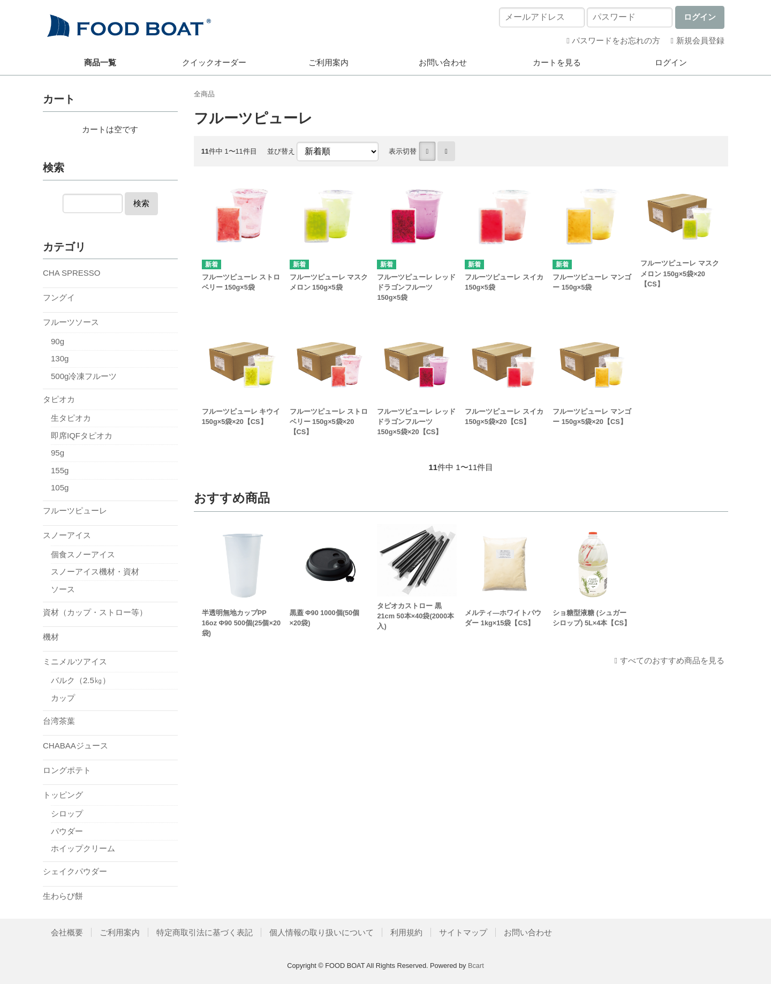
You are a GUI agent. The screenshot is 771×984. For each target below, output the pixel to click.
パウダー (67, 831)
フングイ (59, 297)
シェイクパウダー (75, 871)
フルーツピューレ (75, 510)
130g (60, 358)
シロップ (67, 813)
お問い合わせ (443, 62)
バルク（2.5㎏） (80, 680)
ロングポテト (67, 770)
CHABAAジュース (75, 745)
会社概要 (67, 932)
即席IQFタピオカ (81, 435)
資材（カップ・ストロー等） (95, 612)
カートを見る (557, 62)
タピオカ (59, 399)
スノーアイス (67, 535)
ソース (63, 589)
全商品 (204, 94)
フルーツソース (71, 322)
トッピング (63, 794)
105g (60, 487)
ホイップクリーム (83, 848)
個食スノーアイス (83, 554)
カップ (63, 697)
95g (57, 452)
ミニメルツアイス (75, 661)
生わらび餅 (63, 895)
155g (60, 470)
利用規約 (406, 932)
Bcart (476, 966)
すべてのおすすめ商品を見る (672, 660)
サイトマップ (463, 932)
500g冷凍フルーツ (84, 376)
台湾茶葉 (59, 720)
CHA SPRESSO (72, 272)
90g (57, 341)
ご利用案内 (328, 62)
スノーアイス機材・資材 (95, 571)
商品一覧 (100, 62)
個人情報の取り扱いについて (321, 932)
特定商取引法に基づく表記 (204, 932)
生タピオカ (71, 417)
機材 (51, 636)
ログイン (671, 62)
